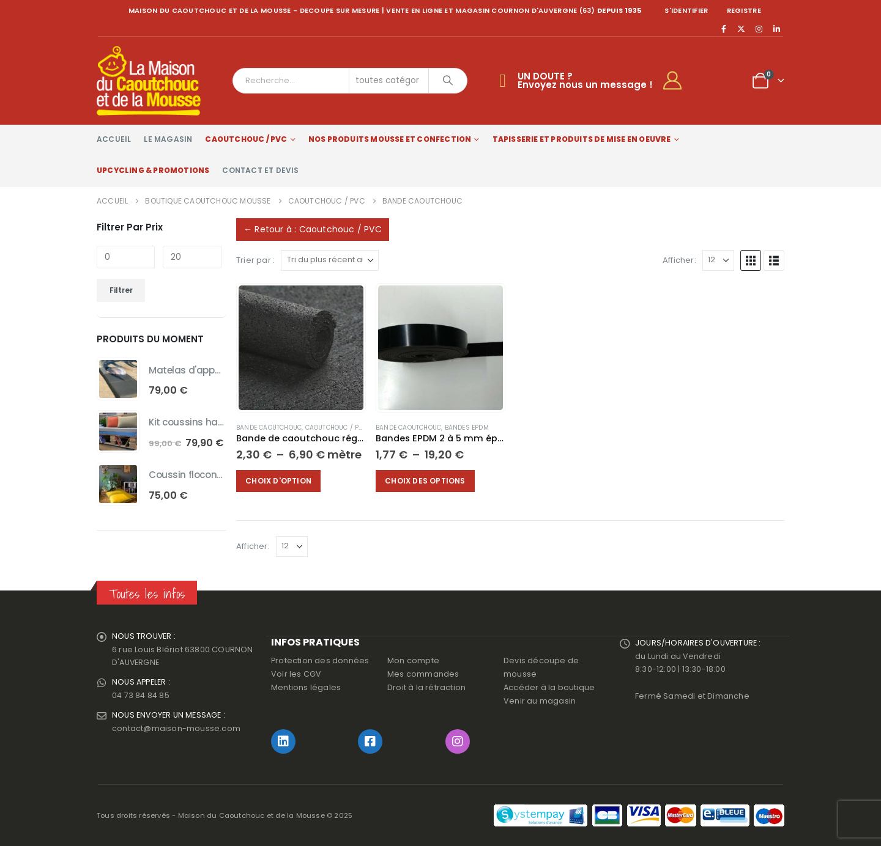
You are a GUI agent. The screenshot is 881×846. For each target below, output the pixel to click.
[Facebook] (724, 29)
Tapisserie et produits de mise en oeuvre (582, 139)
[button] (750, 260)
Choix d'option (279, 481)
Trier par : (255, 260)
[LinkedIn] (776, 29)
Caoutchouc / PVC (246, 139)
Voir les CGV (296, 674)
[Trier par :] (330, 260)
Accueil (114, 139)
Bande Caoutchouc (269, 427)
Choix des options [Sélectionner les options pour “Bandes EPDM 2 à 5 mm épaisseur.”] (425, 481)
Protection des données (320, 660)
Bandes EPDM (467, 427)
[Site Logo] (149, 81)
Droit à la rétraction (426, 687)
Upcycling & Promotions (153, 170)
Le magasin (168, 139)
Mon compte (413, 660)
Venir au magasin (540, 701)
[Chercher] (448, 80)
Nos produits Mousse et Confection (390, 139)
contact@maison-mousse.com (176, 729)
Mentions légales (306, 687)
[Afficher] (718, 260)
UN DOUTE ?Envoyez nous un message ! (585, 80)
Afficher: (679, 260)
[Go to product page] (301, 347)
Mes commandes (423, 674)
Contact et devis (260, 170)
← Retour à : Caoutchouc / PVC (312, 229)
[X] (741, 29)
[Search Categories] (389, 80)
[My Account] (677, 81)
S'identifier (686, 10)
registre (744, 10)
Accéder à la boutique (549, 687)
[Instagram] (759, 29)
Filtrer (121, 290)
